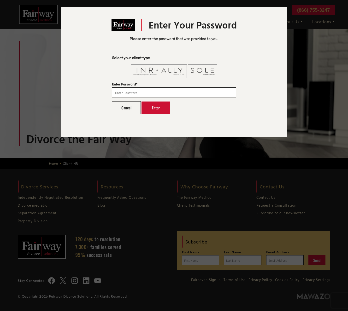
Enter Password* (124, 84)
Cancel (126, 108)
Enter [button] (156, 108)
